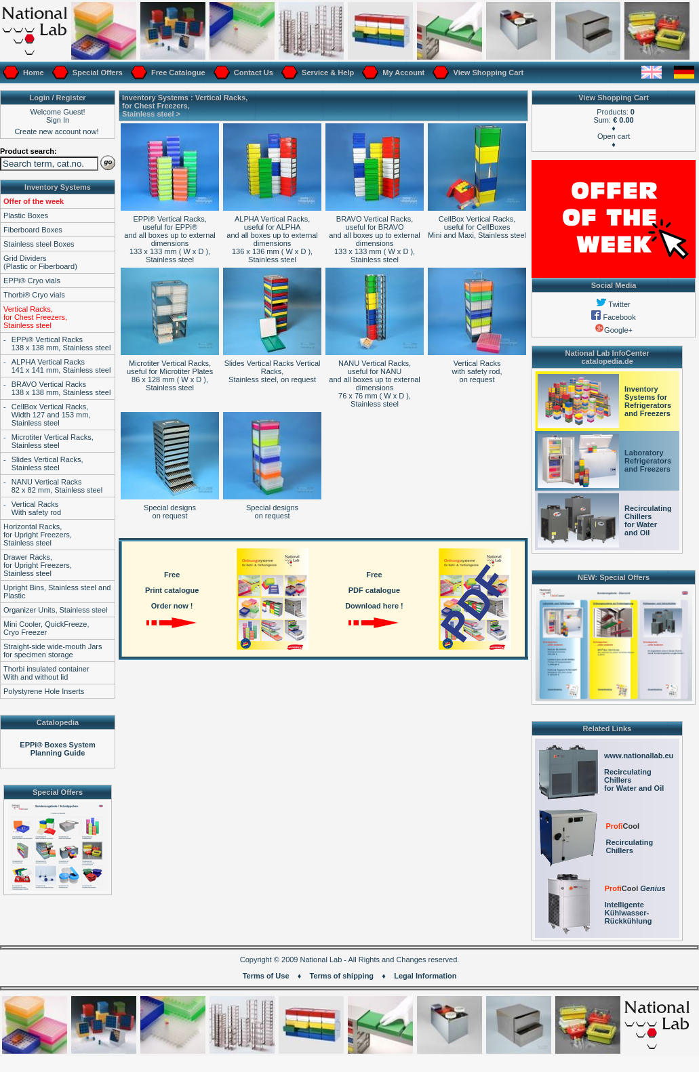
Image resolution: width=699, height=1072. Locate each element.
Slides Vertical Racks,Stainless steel (47, 463)
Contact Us (252, 72)
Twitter (613, 304)
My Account (402, 72)
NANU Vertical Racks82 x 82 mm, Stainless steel (57, 486)
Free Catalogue (177, 72)
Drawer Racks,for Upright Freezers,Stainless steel (37, 565)
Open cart (613, 136)
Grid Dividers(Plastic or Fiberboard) (40, 262)
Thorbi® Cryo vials (34, 295)
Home (32, 72)
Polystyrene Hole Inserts (43, 691)
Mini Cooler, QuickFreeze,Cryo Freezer (46, 628)
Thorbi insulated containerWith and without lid (46, 673)
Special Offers (97, 72)
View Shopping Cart (487, 72)
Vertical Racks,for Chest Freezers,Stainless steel (35, 317)
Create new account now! (56, 131)
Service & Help (327, 72)
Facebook (613, 317)
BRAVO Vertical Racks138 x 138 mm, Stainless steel (61, 388)
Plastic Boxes (25, 215)
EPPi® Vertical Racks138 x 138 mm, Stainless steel (61, 343)
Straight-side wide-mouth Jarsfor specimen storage (52, 650)
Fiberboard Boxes (32, 230)
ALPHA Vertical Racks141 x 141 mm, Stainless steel (61, 366)
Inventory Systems (57, 187)
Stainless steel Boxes (39, 244)
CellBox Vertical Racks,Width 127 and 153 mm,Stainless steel (51, 415)
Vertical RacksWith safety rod (36, 508)
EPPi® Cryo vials (31, 280)
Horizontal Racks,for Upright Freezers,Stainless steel (37, 534)
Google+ (614, 330)
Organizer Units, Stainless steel (55, 610)
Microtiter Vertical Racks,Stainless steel (53, 441)
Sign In (57, 120)
